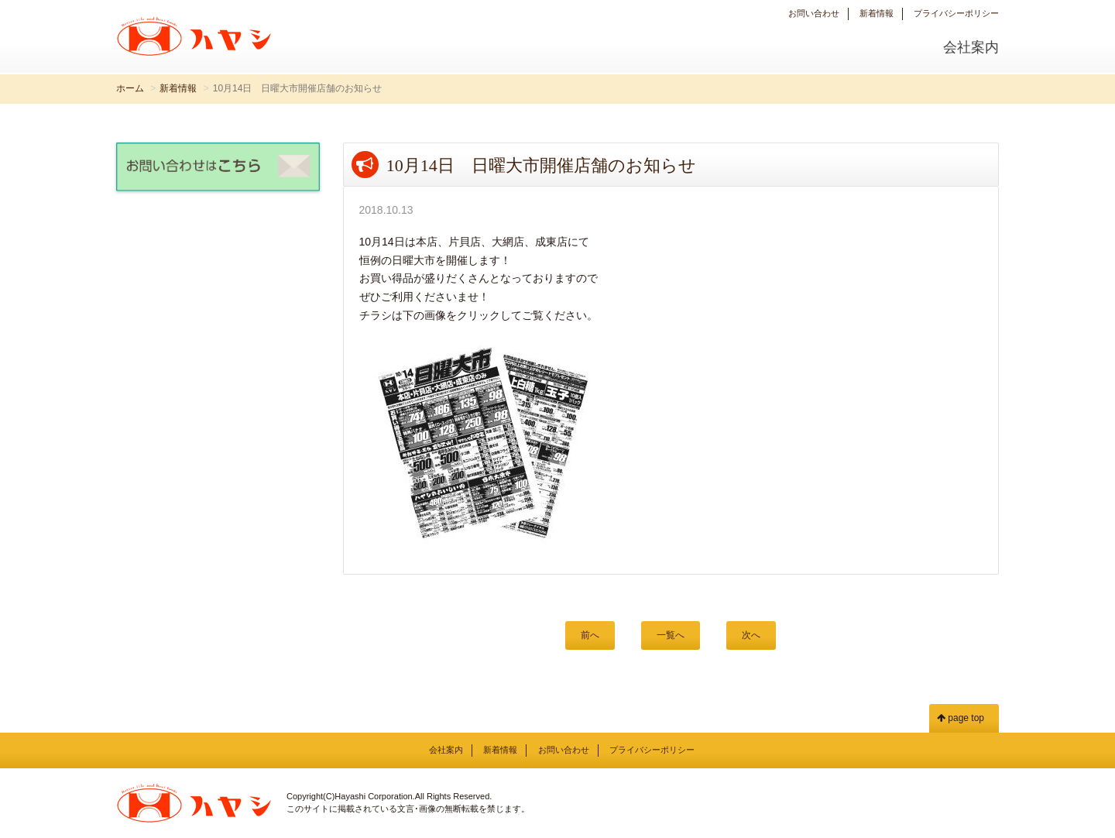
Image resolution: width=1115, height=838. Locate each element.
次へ (751, 635)
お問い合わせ (813, 13)
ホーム (130, 88)
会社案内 (971, 47)
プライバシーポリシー (956, 13)
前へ (590, 635)
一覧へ (670, 635)
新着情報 (876, 13)
